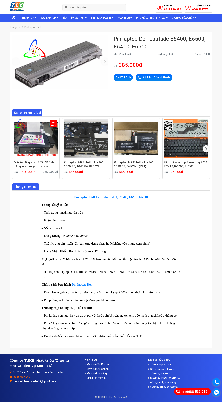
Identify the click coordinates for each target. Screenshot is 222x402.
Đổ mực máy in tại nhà (162, 369)
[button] (206, 148)
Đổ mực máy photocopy (163, 382)
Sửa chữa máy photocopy (164, 386)
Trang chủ (15, 27)
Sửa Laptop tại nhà (160, 364)
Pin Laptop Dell (32, 27)
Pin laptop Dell (82, 284)
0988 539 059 (172, 9)
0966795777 (200, 9)
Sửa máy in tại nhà (160, 373)
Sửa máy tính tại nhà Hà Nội (165, 378)
